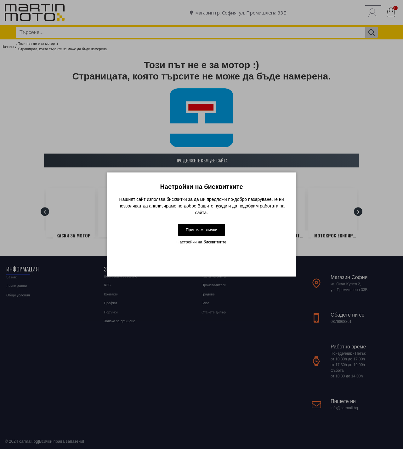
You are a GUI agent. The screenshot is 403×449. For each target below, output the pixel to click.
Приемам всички (201, 229)
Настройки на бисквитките (201, 242)
